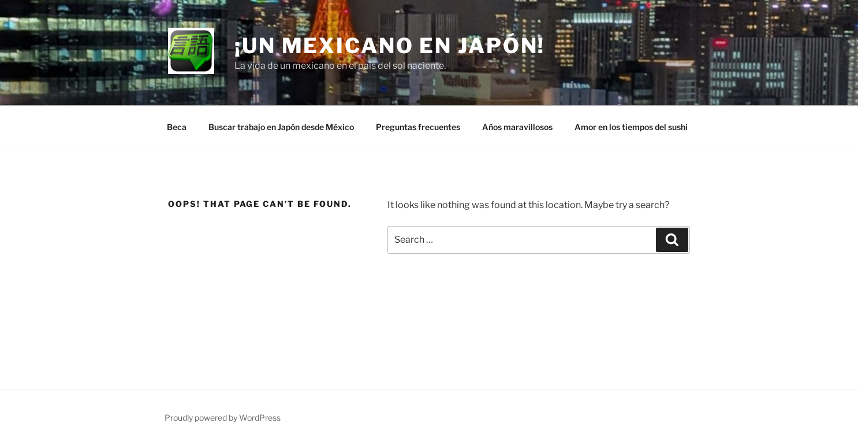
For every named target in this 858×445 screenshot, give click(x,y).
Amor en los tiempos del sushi (631, 127)
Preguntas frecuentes (418, 127)
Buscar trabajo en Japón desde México (281, 127)
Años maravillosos (517, 127)
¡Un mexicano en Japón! (389, 45)
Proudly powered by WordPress (223, 417)
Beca (176, 127)
